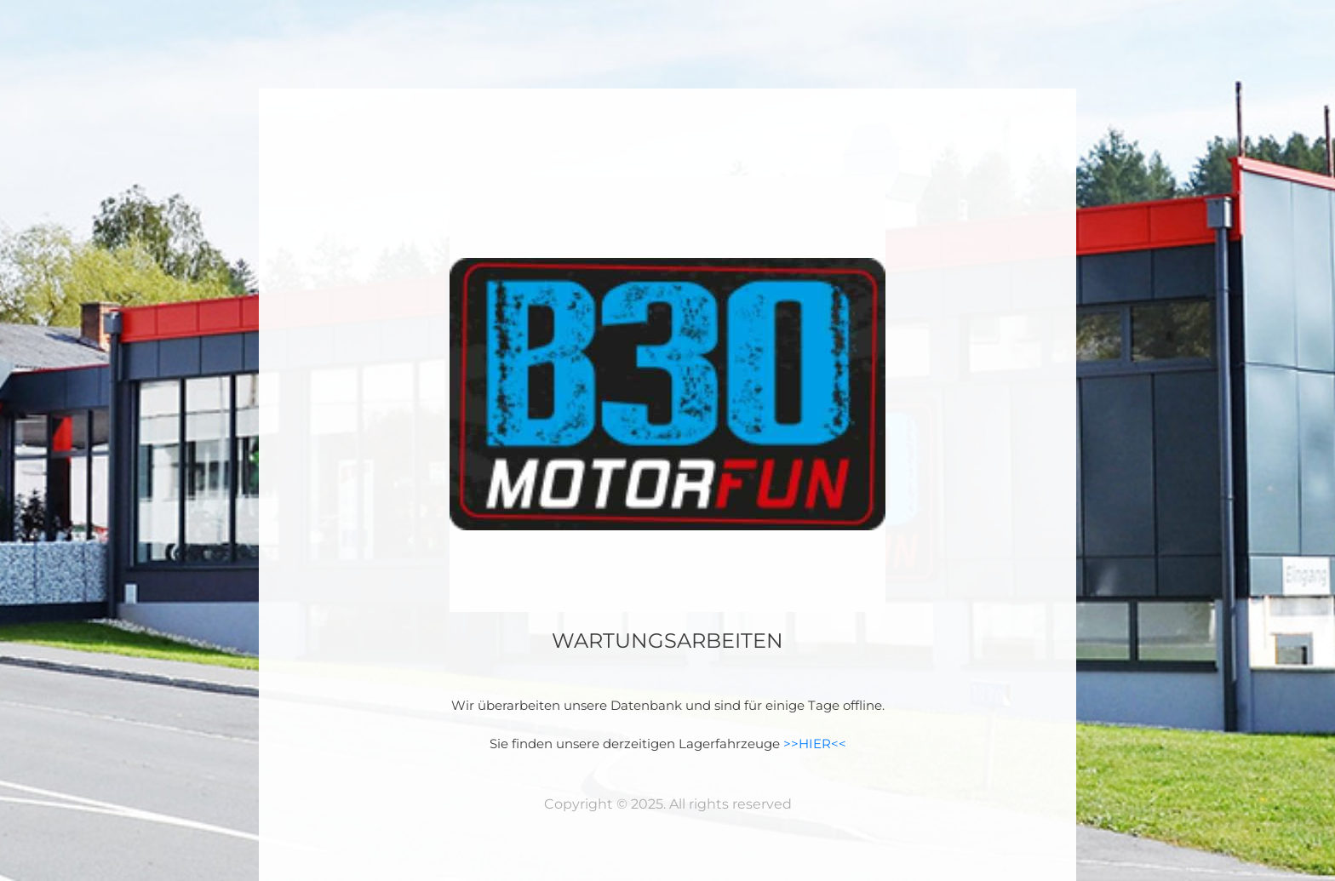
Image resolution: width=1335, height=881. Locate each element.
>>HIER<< (814, 743)
